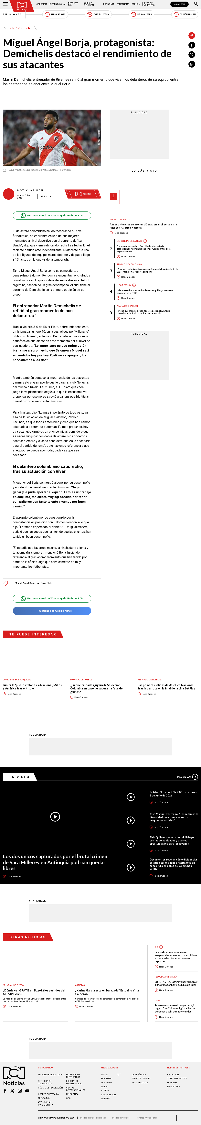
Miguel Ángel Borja (25, 583)
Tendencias (123, 4)
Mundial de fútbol (81, 679)
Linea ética (72, 1094)
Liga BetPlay (124, 285)
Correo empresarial (49, 1094)
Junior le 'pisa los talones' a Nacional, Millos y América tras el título (32, 686)
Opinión (136, 4)
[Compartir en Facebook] (191, 45)
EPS (156, 947)
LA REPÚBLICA (139, 1074)
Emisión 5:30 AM (55, 14)
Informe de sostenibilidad (74, 1082)
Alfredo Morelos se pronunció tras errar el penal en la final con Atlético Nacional (143, 226)
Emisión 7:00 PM (141, 14)
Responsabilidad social (51, 1074)
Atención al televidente (45, 1082)
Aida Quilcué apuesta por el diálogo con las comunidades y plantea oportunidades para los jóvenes (172, 840)
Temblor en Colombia (129, 264)
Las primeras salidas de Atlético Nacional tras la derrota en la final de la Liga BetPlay (166, 686)
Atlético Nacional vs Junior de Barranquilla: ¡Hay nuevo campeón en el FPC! (145, 291)
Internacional (57, 4)
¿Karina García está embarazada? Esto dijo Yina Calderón (107, 992)
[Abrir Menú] (5, 4)
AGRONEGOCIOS (140, 1082)
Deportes (20, 28)
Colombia (41, 4)
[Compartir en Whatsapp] (191, 64)
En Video (19, 777)
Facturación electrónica (73, 1075)
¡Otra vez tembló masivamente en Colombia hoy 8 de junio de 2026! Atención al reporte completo (147, 270)
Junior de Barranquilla (17, 679)
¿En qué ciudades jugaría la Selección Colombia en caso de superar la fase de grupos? (96, 688)
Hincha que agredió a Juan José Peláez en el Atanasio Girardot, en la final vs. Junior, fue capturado (143, 312)
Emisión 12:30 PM (98, 14)
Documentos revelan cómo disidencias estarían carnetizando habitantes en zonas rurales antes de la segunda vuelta (144, 249)
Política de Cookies (121, 1118)
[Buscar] (196, 4)
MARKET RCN (173, 1086)
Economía (108, 4)
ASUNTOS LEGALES (141, 1078)
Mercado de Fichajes (150, 679)
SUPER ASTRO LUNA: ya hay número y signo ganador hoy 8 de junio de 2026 (176, 983)
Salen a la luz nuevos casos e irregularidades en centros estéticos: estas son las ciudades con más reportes (176, 957)
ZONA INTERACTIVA (177, 1078)
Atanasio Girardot (127, 306)
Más (187, 777)
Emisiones (13, 14)
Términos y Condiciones (146, 1118)
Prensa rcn (44, 1098)
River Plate (46, 583)
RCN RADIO (106, 1082)
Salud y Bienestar (89, 4)
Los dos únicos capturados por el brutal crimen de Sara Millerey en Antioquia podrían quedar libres (55, 862)
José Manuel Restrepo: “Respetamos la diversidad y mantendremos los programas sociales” (174, 817)
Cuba (157, 1000)
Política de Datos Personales (93, 1118)
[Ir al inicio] (22, 6)
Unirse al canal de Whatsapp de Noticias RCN (52, 215)
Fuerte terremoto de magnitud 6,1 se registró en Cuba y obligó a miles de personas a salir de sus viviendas (176, 1008)
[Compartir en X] (191, 54)
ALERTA (105, 1090)
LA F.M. (104, 1086)
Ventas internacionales (75, 1089)
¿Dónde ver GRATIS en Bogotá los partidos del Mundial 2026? (34, 992)
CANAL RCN (179, 4)
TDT (119, 1074)
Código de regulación (50, 1088)
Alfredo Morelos (120, 219)
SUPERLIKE (172, 1082)
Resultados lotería (166, 977)
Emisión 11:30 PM (185, 14)
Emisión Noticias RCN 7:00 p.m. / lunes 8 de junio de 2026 (173, 794)
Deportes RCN (73, 4)
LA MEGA (105, 1098)
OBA (68, 1098)
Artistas (80, 985)
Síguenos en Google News (51, 610)
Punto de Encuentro (148, 4)
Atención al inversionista (45, 1103)
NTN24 (104, 1074)
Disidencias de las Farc (129, 241)
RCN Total (107, 1078)
